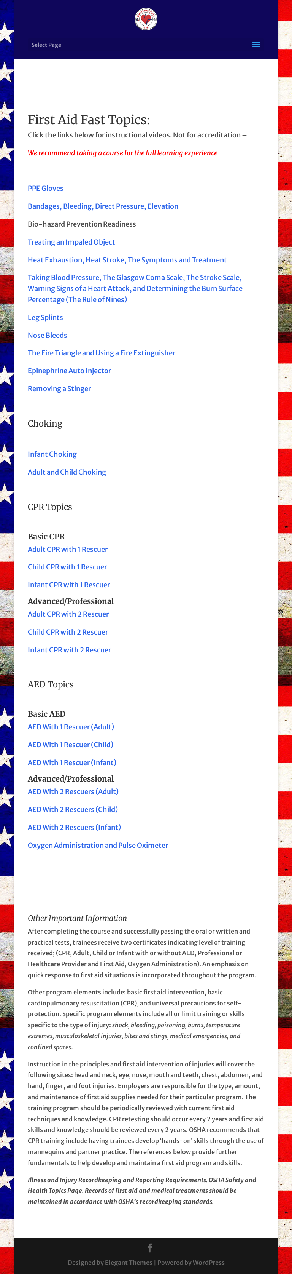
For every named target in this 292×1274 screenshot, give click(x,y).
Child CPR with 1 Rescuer (67, 567)
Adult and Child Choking (67, 472)
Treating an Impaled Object (71, 242)
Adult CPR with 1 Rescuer (68, 549)
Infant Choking (52, 454)
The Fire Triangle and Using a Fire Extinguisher (101, 352)
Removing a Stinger (59, 388)
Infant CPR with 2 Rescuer (69, 650)
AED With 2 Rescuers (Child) (73, 809)
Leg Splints (45, 317)
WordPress (209, 1262)
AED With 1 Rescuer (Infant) (72, 762)
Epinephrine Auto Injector (69, 370)
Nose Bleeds (47, 335)
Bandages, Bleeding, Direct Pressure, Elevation (103, 206)
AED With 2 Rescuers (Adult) (73, 791)
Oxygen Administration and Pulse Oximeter (98, 845)
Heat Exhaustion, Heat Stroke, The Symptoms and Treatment (127, 260)
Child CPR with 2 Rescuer (68, 632)
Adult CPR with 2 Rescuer (68, 614)
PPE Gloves (45, 188)
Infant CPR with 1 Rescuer (69, 584)
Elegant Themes (128, 1262)
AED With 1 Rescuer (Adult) (71, 727)
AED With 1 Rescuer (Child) (70, 744)
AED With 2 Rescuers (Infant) (74, 827)
